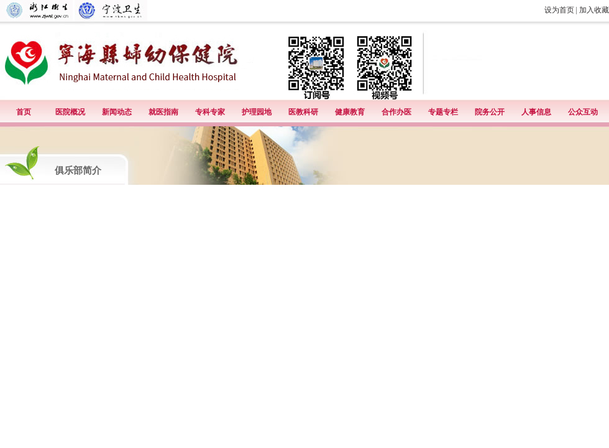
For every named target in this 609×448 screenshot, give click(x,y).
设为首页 (559, 10)
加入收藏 (594, 10)
